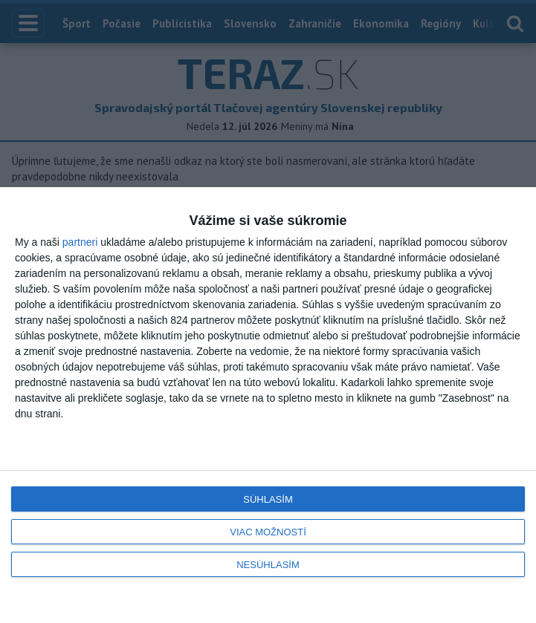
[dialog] (268, 405)
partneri (79, 242)
